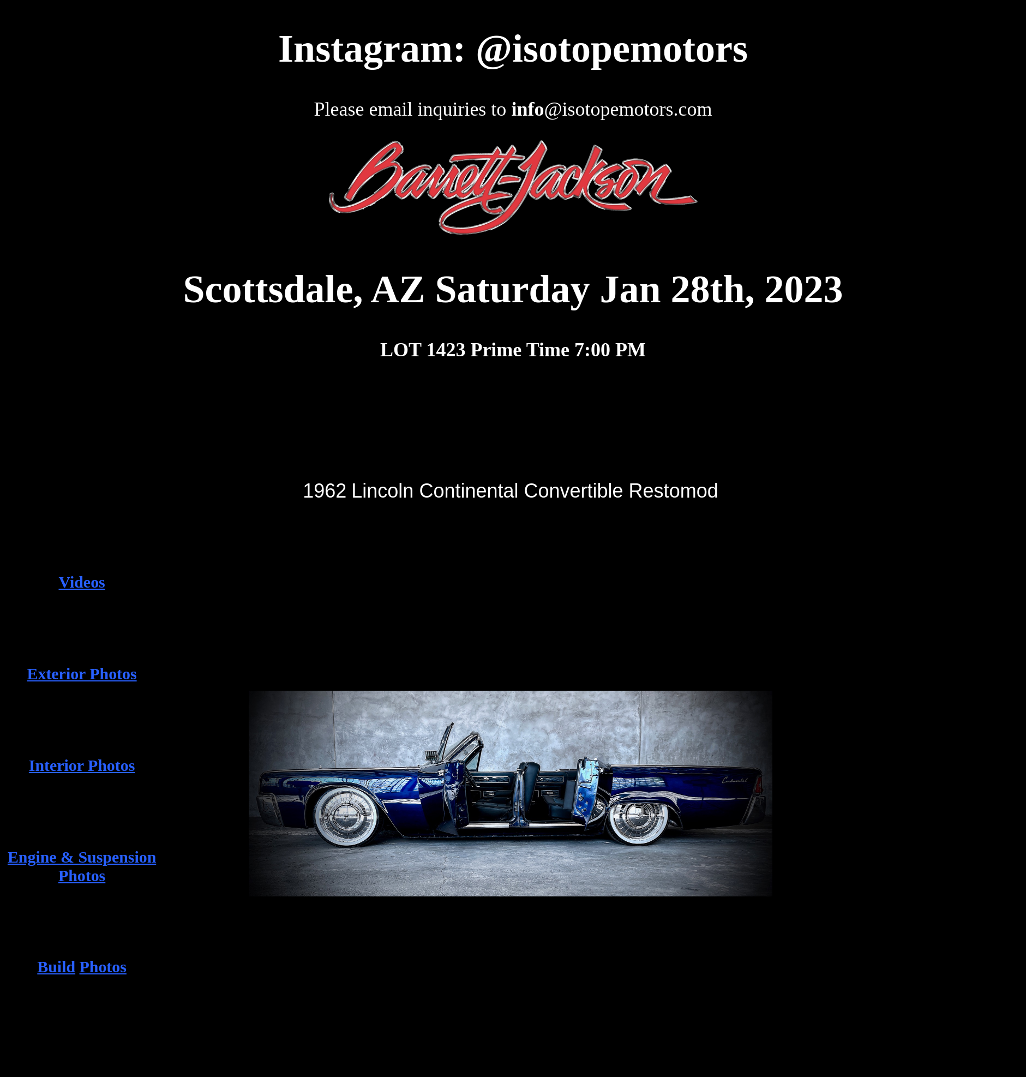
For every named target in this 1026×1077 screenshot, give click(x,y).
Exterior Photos (82, 674)
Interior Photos (82, 765)
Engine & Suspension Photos (82, 866)
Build (56, 967)
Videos (81, 582)
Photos (103, 967)
